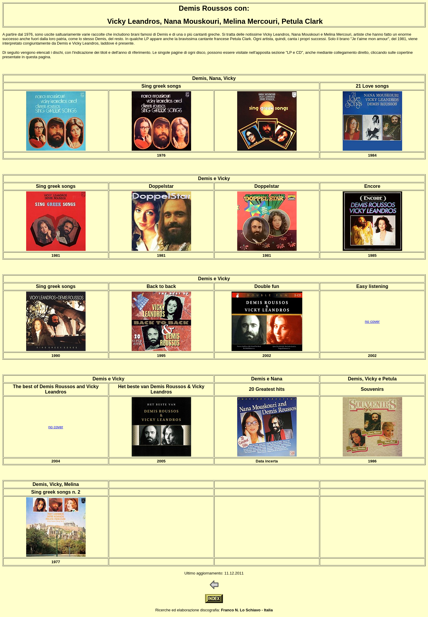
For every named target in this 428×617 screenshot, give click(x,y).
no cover (372, 321)
